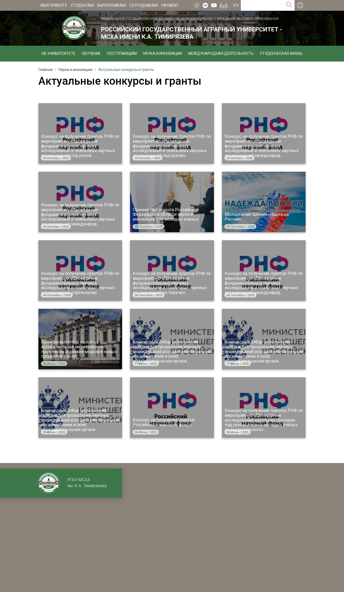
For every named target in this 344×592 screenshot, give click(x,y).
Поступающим (122, 53)
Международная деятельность (221, 53)
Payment (170, 5)
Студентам (82, 5)
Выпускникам (111, 5)
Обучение (91, 53)
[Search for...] (262, 5)
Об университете (58, 53)
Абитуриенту (53, 5)
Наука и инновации (162, 53)
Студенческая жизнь (281, 53)
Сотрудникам (143, 5)
